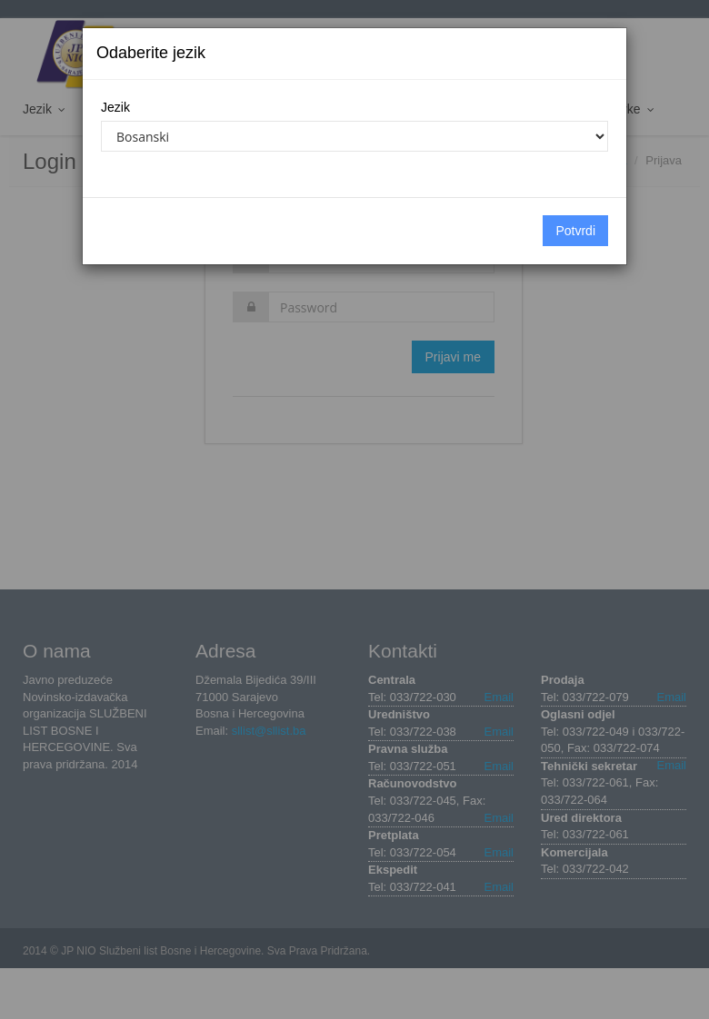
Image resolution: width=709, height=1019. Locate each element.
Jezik (115, 107)
